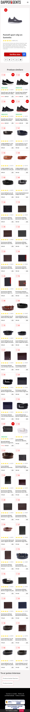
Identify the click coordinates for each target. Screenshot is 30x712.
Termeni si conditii (11, 694)
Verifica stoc (18, 54)
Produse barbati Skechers (10, 678)
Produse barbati (7, 683)
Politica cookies (20, 695)
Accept (22, 710)
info (13, 96)
